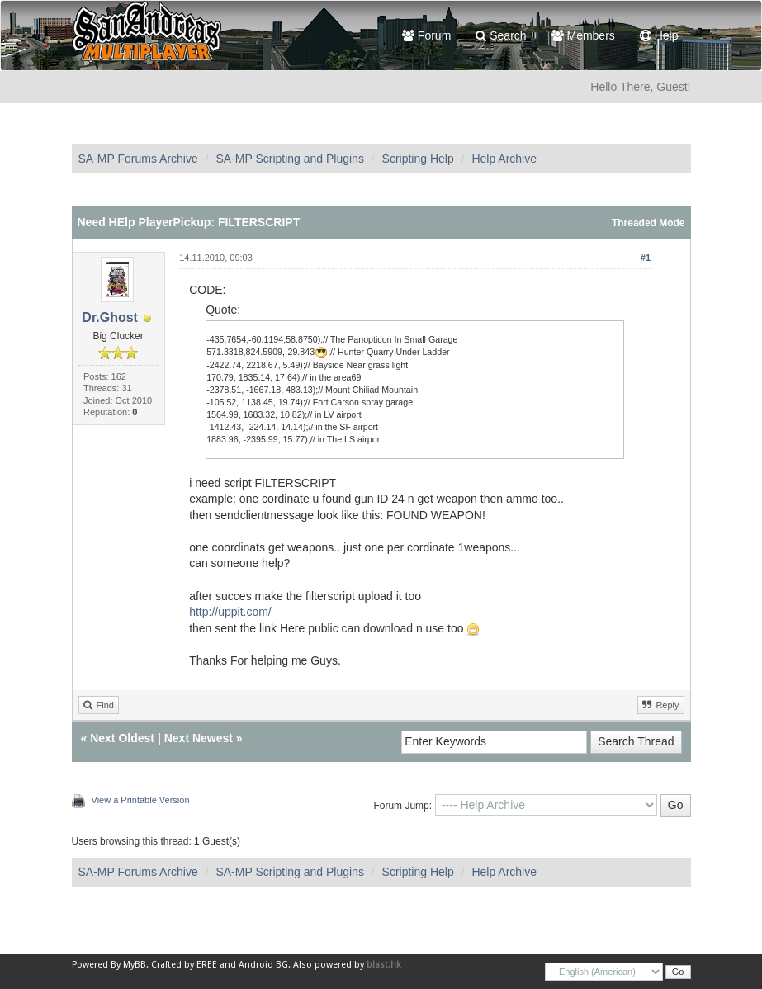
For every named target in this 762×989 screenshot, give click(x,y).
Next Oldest (122, 738)
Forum (426, 35)
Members (583, 35)
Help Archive (504, 158)
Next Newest (198, 738)
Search (501, 35)
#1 (646, 258)
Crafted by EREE (184, 964)
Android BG (263, 964)
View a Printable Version (141, 800)
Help (659, 35)
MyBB (134, 964)
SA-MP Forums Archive (138, 158)
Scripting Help (418, 158)
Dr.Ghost (110, 317)
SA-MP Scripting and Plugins (289, 158)
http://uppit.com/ (230, 611)
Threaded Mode (648, 223)
